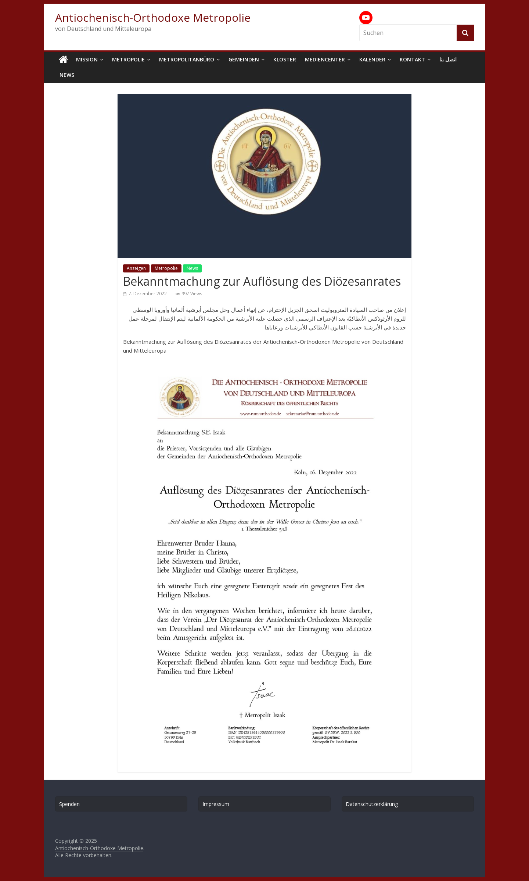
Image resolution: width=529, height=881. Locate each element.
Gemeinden (243, 59)
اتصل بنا (448, 59)
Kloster (284, 59)
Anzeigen (136, 268)
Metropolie (128, 59)
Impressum (215, 803)
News (67, 74)
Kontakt (412, 59)
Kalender (372, 59)
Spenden (69, 803)
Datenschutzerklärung (372, 803)
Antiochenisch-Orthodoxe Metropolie (153, 17)
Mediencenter (325, 59)
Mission (87, 59)
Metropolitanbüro (186, 59)
